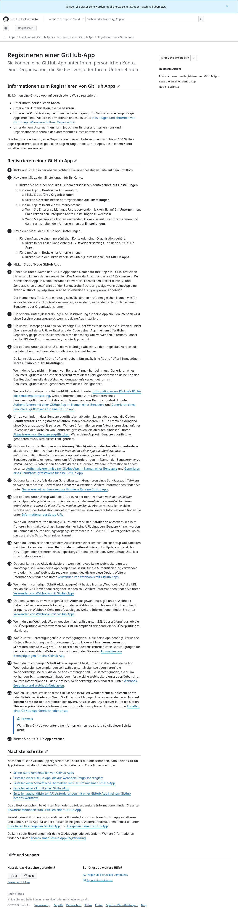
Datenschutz (73, 905)
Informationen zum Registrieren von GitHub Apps (63, 86)
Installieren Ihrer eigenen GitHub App (33, 826)
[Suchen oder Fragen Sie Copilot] (144, 19)
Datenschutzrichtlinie (18, 882)
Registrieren (25, 28)
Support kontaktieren (97, 880)
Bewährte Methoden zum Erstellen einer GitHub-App (44, 810)
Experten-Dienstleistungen (121, 905)
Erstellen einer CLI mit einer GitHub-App (41, 788)
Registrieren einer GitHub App (75, 37)
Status (88, 905)
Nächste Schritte (27, 751)
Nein (29, 875)
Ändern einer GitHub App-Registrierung (58, 838)
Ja (14, 875)
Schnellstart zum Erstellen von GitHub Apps (43, 773)
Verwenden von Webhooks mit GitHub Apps (87, 577)
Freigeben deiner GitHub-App (87, 826)
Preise (98, 905)
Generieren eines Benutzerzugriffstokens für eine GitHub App (65, 489)
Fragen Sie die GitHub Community (105, 874)
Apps (12, 37)
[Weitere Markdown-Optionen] (193, 58)
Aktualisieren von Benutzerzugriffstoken (41, 434)
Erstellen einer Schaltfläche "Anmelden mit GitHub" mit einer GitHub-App (64, 783)
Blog (144, 905)
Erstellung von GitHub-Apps (36, 37)
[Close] (227, 6)
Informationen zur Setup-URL (42, 515)
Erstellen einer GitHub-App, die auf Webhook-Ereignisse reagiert (58, 778)
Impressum (41, 905)
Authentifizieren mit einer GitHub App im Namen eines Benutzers (58, 405)
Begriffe (58, 905)
